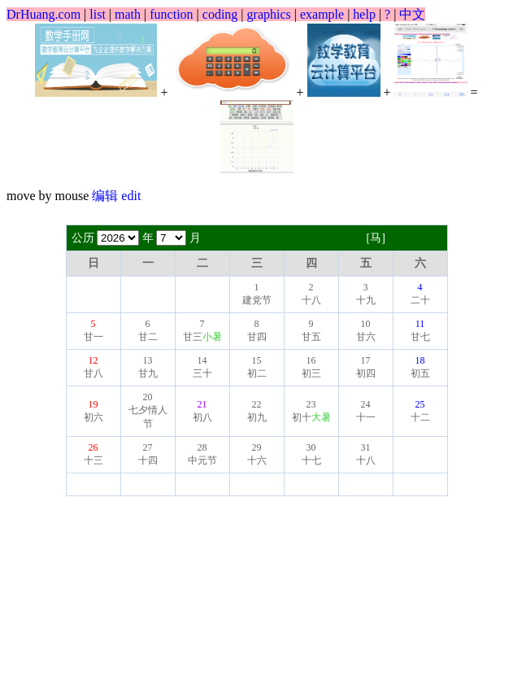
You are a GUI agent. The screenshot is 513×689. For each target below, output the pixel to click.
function (171, 14)
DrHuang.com (43, 14)
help (364, 14)
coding (220, 14)
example (322, 14)
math (128, 14)
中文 (412, 14)
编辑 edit (116, 196)
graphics (269, 14)
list (97, 14)
